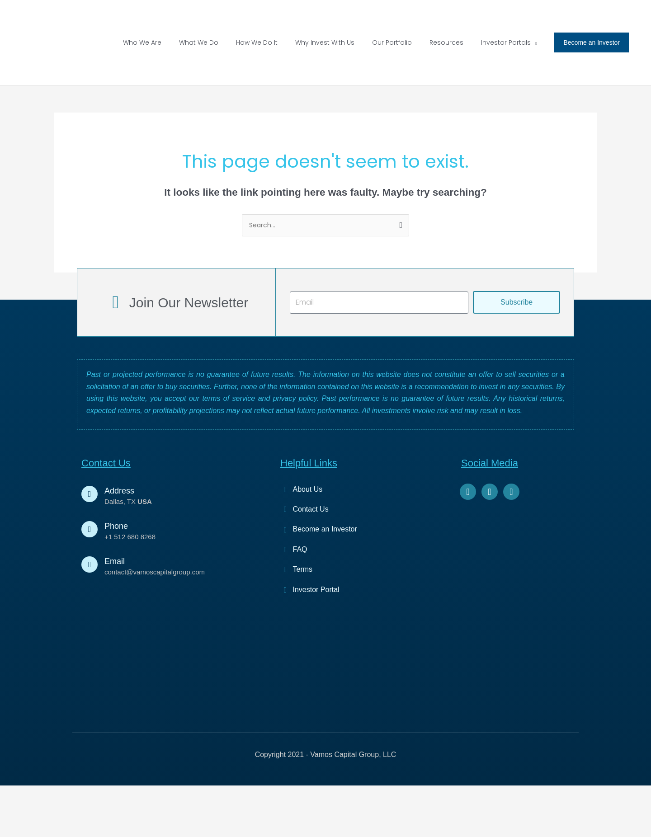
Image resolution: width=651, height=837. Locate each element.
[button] (506, 119)
